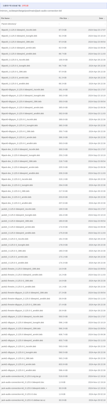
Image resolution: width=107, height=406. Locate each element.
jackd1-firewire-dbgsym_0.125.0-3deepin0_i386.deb (25, 293)
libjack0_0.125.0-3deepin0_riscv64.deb (19, 30)
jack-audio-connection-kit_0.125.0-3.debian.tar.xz (23, 400)
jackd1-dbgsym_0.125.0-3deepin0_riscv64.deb (22, 316)
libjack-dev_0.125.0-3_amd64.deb (17, 203)
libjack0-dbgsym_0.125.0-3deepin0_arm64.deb (22, 107)
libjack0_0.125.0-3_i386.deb (14, 72)
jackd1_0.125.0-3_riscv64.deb (15, 239)
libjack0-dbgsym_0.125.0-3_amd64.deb (19, 143)
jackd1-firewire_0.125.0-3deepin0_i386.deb (21, 269)
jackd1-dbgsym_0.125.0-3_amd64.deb (19, 370)
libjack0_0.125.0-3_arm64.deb (15, 78)
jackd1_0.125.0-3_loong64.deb (15, 245)
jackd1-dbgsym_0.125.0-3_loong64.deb (19, 352)
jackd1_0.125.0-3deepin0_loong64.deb (19, 215)
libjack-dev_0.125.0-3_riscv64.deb (17, 179)
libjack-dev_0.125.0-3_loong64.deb (17, 185)
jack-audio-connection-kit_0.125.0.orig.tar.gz (21, 376)
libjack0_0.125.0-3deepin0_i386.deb (18, 42)
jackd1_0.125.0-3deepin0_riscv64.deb (18, 209)
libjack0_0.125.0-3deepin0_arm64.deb (19, 48)
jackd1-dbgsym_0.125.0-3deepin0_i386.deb (21, 328)
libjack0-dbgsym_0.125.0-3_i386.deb (18, 131)
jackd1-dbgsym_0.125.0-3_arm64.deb (18, 364)
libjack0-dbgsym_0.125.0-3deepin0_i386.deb (21, 101)
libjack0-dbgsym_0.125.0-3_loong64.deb (20, 125)
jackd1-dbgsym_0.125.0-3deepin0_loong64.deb (23, 322)
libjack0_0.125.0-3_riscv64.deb (15, 60)
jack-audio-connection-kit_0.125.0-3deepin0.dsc (23, 382)
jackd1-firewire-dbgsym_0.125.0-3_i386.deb (21, 304)
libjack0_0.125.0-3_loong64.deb (16, 66)
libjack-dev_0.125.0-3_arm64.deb (16, 197)
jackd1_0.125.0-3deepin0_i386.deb (17, 221)
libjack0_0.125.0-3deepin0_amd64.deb (19, 54)
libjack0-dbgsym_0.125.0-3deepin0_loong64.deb (23, 95)
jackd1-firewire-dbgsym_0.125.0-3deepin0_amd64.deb (26, 299)
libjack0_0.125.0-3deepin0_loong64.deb (19, 36)
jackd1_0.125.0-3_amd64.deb (15, 263)
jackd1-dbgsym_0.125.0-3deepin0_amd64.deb (22, 340)
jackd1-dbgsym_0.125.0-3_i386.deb (17, 358)
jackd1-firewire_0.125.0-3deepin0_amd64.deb (22, 275)
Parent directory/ (9, 24)
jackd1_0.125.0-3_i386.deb (14, 251)
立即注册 (25, 6)
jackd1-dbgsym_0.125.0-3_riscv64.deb (19, 346)
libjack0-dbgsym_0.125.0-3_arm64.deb (19, 137)
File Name (5, 18)
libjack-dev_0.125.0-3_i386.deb (15, 191)
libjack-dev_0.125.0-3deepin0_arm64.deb (20, 167)
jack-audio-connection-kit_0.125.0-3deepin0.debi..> (24, 388)
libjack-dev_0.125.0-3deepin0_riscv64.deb (20, 149)
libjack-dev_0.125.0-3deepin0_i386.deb (19, 161)
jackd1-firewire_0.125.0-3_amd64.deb (18, 287)
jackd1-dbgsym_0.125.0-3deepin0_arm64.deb (22, 334)
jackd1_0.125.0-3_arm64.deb (15, 257)
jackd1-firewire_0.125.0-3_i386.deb (17, 281)
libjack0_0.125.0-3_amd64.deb (15, 84)
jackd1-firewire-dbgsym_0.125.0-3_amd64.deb (22, 310)
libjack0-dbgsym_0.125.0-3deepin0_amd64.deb (23, 113)
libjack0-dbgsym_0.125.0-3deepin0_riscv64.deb (23, 89)
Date (101, 18)
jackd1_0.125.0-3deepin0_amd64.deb (18, 233)
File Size (63, 18)
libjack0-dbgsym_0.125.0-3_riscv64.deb (19, 119)
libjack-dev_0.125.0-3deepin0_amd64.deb (20, 173)
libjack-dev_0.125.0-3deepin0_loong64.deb (21, 155)
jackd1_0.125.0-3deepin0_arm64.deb (18, 227)
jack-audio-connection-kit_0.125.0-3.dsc (19, 394)
